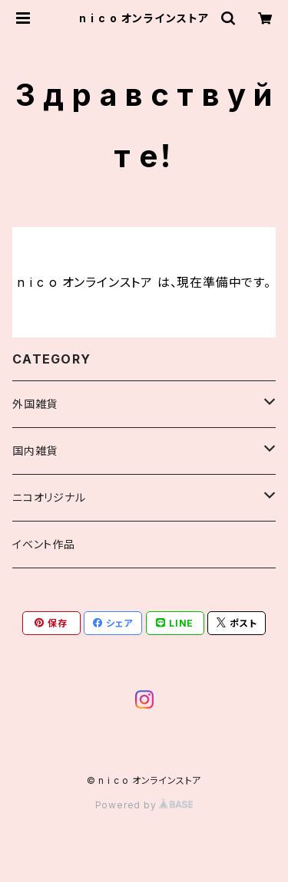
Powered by (144, 805)
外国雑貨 (35, 403)
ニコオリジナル (49, 497)
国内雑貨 (35, 450)
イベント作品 (43, 544)
